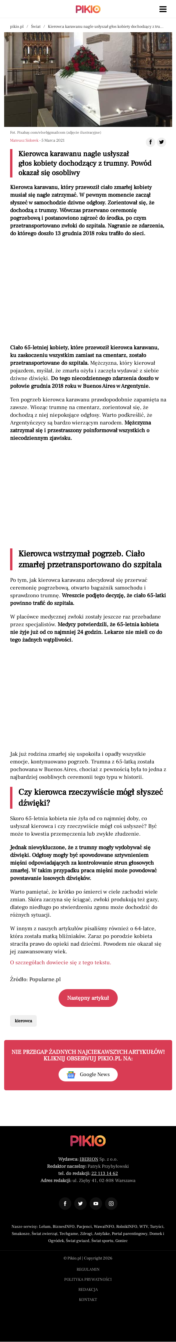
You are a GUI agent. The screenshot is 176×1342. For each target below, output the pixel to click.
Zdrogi (86, 1233)
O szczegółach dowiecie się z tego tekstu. (60, 962)
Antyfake (102, 1233)
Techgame (68, 1233)
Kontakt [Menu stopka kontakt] (88, 1299)
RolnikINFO (126, 1226)
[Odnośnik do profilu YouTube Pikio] (96, 1203)
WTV (143, 1226)
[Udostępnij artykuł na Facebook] (150, 142)
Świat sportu (102, 1241)
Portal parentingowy (129, 1233)
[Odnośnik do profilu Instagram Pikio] (111, 1203)
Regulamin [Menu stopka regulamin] (88, 1269)
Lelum (45, 1226)
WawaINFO (104, 1226)
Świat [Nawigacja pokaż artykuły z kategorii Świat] (36, 26)
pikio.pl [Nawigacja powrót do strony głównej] (17, 26)
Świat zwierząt (44, 1233)
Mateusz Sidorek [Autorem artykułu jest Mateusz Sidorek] (24, 140)
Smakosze (21, 1233)
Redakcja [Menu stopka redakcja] (88, 1289)
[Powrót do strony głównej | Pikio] (88, 9)
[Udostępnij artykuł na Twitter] (161, 142)
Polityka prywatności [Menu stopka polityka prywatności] (88, 1279)
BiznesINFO (64, 1226)
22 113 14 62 (104, 1173)
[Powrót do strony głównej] (88, 1141)
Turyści (156, 1226)
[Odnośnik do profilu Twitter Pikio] (80, 1203)
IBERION (89, 1159)
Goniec (121, 1241)
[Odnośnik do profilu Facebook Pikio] (65, 1203)
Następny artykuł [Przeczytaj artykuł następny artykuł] (88, 998)
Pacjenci (84, 1226)
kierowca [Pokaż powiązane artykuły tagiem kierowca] (23, 1021)
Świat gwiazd (77, 1241)
